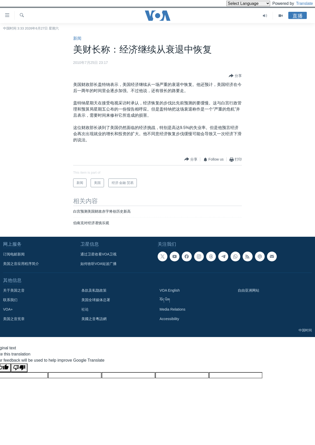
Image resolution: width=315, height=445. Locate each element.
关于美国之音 (14, 290)
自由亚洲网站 (248, 290)
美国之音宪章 (14, 319)
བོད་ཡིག (165, 300)
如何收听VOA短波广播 (98, 264)
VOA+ (8, 309)
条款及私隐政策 (94, 290)
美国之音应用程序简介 (21, 264)
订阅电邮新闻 (14, 254)
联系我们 (10, 300)
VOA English (170, 290)
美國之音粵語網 (94, 319)
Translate (300, 3)
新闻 (77, 38)
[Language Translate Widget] (239, 3)
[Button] (235, 76)
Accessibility (169, 319)
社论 (85, 309)
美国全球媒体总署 (95, 300)
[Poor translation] (19, 367)
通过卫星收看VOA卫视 (98, 254)
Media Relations (172, 309)
